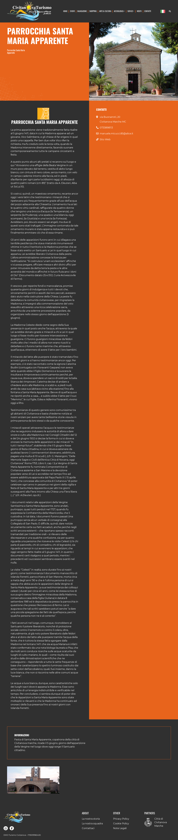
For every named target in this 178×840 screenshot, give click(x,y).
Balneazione (82, 11)
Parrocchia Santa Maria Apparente (16, 51)
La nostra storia (91, 818)
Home (65, 11)
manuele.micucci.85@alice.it (116, 133)
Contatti (147, 11)
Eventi (72, 11)
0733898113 (106, 127)
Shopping (93, 11)
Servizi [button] (130, 11)
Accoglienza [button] (118, 11)
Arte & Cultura (105, 11)
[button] (33, 780)
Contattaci (88, 828)
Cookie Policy (121, 823)
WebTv (139, 11)
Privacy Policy (121, 818)
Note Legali (120, 828)
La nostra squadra (92, 823)
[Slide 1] (128, 96)
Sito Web (105, 139)
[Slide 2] (133, 96)
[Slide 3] (139, 96)
